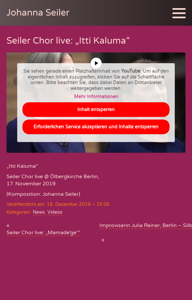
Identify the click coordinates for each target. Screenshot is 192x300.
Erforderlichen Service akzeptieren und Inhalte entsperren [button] (96, 127)
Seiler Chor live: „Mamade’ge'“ (43, 232)
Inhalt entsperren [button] (96, 109)
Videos (54, 212)
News (39, 212)
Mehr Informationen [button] (96, 96)
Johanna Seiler (38, 12)
